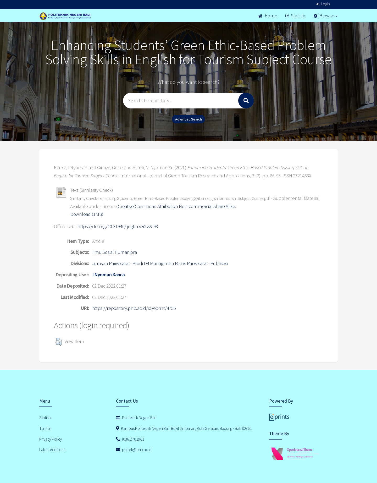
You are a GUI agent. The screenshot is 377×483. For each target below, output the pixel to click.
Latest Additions (52, 449)
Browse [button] (326, 16)
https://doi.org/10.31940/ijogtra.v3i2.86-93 (117, 226)
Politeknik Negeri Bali (136, 417)
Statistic (295, 16)
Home (267, 16)
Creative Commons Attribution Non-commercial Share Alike (176, 206)
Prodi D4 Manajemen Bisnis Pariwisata (169, 263)
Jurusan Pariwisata (110, 263)
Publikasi (219, 263)
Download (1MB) (86, 214)
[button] (59, 342)
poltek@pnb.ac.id (134, 449)
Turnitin (45, 428)
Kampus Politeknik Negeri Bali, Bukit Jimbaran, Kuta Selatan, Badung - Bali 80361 (184, 428)
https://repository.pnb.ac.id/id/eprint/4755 (134, 308)
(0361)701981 (130, 439)
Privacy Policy (50, 439)
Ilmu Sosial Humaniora (114, 252)
